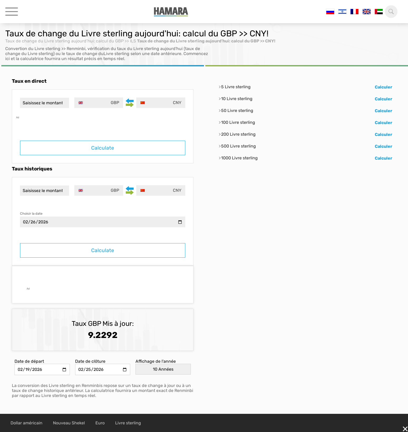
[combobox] (98, 102)
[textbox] (98, 102)
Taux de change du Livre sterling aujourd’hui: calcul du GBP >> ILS (70, 40)
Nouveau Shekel (69, 422)
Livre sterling (128, 422)
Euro (100, 422)
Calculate (102, 148)
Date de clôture (90, 361)
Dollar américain (26, 422)
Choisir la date (31, 213)
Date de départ (29, 361)
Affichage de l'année (155, 361)
